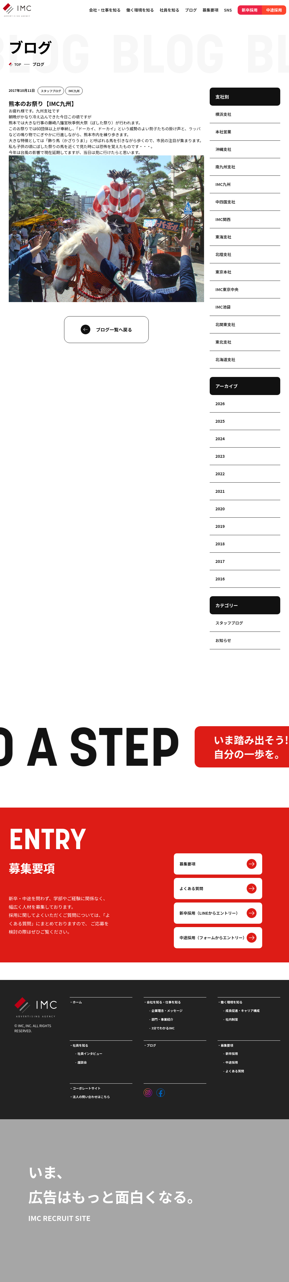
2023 (220, 456)
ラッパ (194, 128)
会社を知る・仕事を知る (164, 1002)
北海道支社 (225, 359)
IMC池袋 (223, 307)
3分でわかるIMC (163, 1028)
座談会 (82, 1062)
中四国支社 (225, 202)
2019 (220, 526)
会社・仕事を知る (105, 10)
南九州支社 (225, 167)
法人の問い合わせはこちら (91, 1096)
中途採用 (274, 10)
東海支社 (223, 237)
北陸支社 (223, 254)
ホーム (77, 1002)
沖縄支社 (223, 149)
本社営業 (223, 132)
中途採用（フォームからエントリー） (213, 937)
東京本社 (223, 272)
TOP (17, 64)
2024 (220, 438)
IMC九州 (74, 91)
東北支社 (223, 342)
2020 (220, 508)
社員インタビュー (90, 1053)
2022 (220, 473)
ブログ (191, 10)
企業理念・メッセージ (167, 1010)
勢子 (153, 128)
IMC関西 (223, 219)
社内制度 (231, 1019)
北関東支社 (225, 324)
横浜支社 (223, 114)
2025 (220, 421)
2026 (220, 403)
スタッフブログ (51, 91)
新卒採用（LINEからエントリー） (209, 913)
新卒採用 (250, 10)
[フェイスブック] (160, 1091)
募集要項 (187, 864)
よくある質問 (191, 888)
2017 (220, 561)
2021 (220, 491)
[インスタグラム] (148, 1091)
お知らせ (223, 640)
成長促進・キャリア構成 (242, 1010)
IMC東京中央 (226, 289)
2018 (220, 543)
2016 (220, 579)
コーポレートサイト (87, 1088)
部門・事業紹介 (162, 1019)
